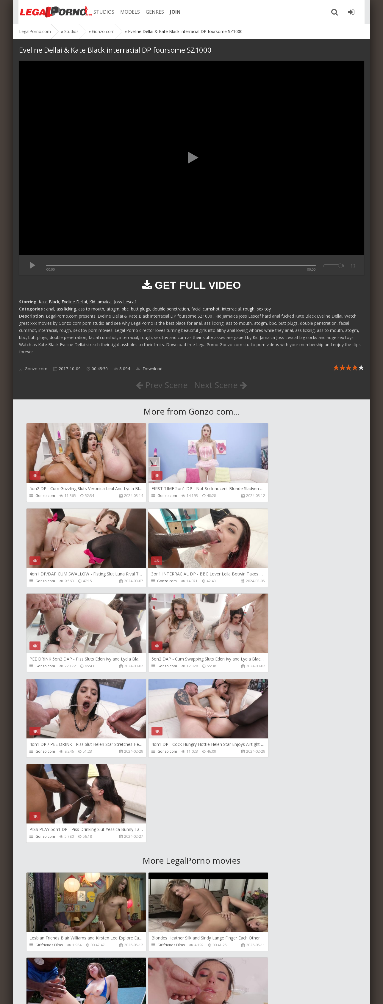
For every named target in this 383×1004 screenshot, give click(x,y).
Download (149, 368)
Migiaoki (264, 945)
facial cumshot (205, 309)
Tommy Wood (269, 860)
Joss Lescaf (125, 302)
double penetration (170, 309)
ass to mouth (91, 309)
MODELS (127, 12)
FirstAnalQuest (158, 860)
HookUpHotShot (50, 860)
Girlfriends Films (49, 775)
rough (248, 309)
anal (50, 309)
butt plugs (140, 309)
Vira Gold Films (159, 945)
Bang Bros (266, 775)
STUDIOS (100, 12)
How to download (104, 976)
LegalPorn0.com (62, 993)
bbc (125, 309)
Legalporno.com (52, 12)
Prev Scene (161, 384)
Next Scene (221, 384)
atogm (113, 309)
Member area (61, 976)
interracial (231, 309)
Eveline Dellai (74, 302)
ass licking (66, 309)
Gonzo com (36, 368)
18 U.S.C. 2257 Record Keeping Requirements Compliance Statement (208, 993)
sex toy (264, 309)
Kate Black (49, 302)
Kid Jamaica (100, 302)
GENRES (152, 12)
